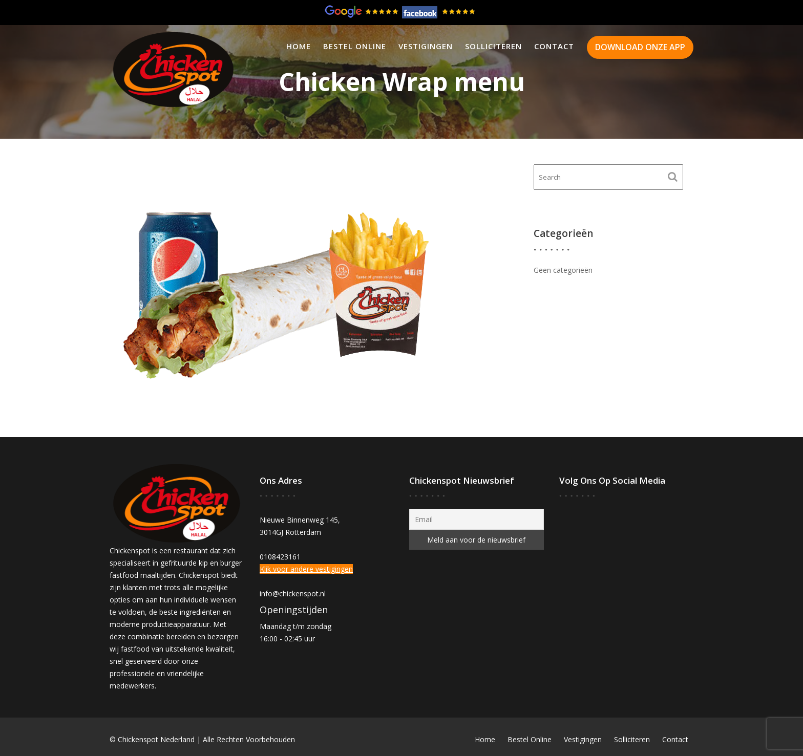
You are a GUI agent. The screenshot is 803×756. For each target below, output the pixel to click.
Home (298, 46)
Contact (554, 46)
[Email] (476, 519)
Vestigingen (425, 46)
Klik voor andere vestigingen (306, 569)
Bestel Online (354, 46)
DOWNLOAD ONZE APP (640, 47)
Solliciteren (493, 46)
